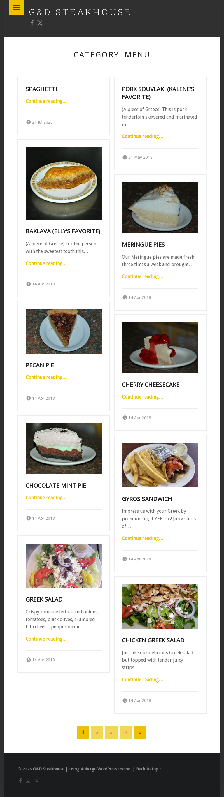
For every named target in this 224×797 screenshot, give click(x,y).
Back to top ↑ (148, 769)
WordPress (107, 769)
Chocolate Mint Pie (56, 485)
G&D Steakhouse (80, 11)
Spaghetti (41, 89)
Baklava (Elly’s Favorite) (63, 231)
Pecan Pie (40, 365)
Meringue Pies (143, 244)
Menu (16, 7)
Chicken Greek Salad (153, 640)
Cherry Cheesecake (150, 385)
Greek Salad (44, 599)
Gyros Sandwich (147, 499)
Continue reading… (46, 101)
